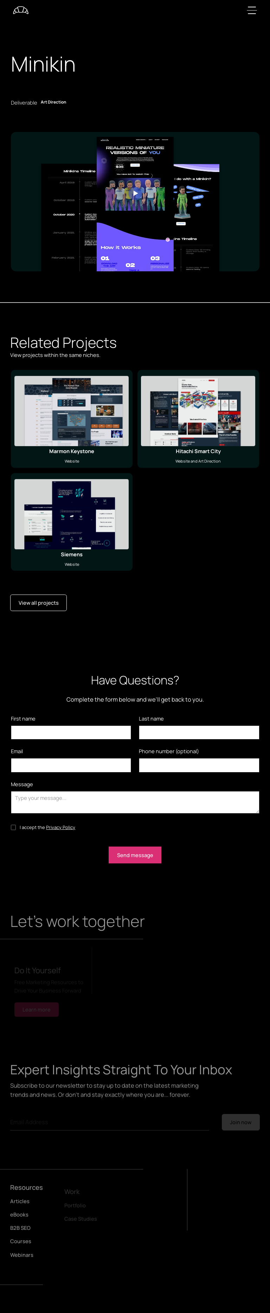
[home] (20, 10)
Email (17, 751)
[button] (250, 10)
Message (22, 784)
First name (23, 718)
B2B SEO (20, 1230)
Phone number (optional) (169, 751)
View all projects (39, 602)
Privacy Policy (60, 827)
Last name (151, 718)
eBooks (19, 1216)
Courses (20, 1243)
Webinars (21, 1257)
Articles (20, 1203)
